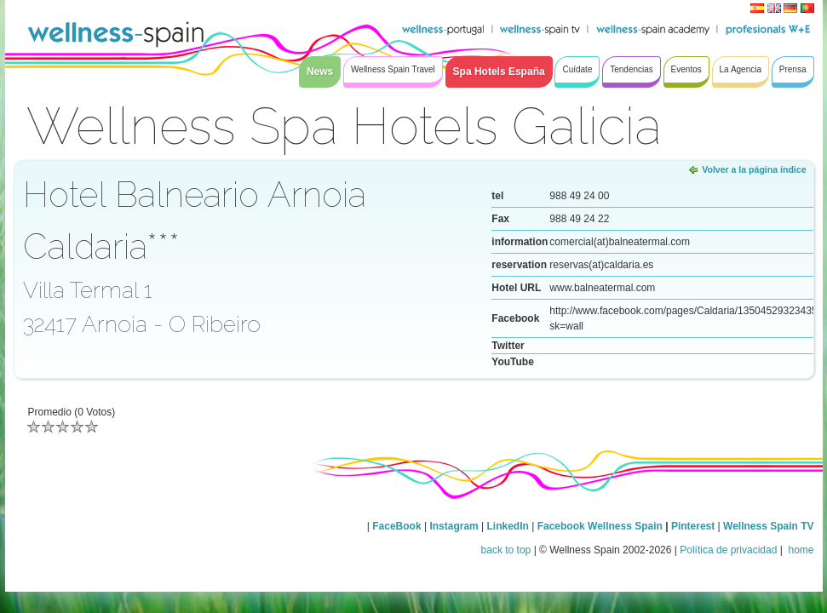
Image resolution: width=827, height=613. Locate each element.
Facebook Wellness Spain (600, 526)
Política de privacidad (728, 550)
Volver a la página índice (754, 169)
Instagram (453, 526)
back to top (506, 550)
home (799, 550)
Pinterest (694, 526)
